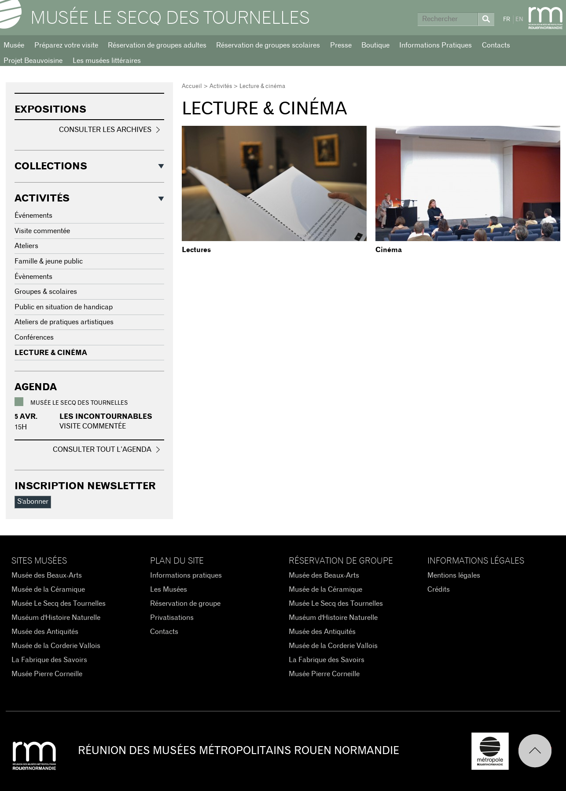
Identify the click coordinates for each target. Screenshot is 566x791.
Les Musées (168, 589)
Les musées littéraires (107, 60)
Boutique (375, 45)
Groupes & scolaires (46, 291)
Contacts (496, 45)
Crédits (438, 589)
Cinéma (388, 249)
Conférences (34, 337)
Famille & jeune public (49, 261)
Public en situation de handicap (64, 307)
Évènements (33, 276)
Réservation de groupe (185, 603)
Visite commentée (42, 230)
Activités (220, 86)
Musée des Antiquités (44, 631)
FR (506, 19)
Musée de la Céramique (48, 589)
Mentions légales (453, 575)
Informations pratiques (186, 575)
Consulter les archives (105, 129)
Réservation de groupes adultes (157, 45)
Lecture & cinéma (51, 352)
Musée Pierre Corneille (46, 673)
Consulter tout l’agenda (102, 449)
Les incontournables (105, 416)
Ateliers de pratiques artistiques (64, 322)
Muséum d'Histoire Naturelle (55, 617)
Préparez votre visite (66, 45)
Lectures (196, 249)
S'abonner (32, 501)
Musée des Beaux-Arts (46, 575)
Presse (341, 45)
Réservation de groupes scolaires (268, 45)
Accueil (192, 86)
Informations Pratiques (435, 45)
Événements (33, 215)
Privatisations (172, 617)
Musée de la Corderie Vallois (55, 645)
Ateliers (26, 245)
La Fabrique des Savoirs (49, 659)
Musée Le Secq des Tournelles (170, 18)
